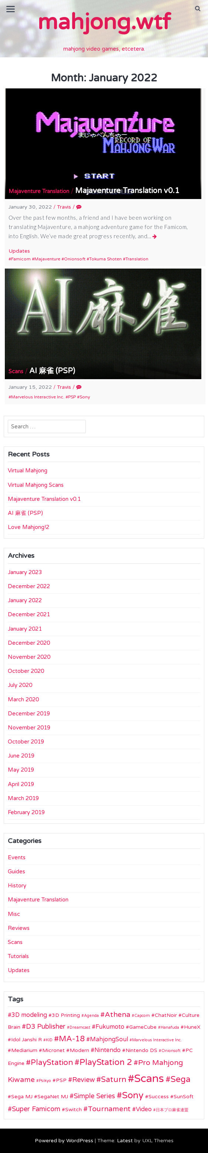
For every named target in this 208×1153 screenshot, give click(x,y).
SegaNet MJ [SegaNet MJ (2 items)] (52, 1096)
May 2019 (21, 769)
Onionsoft (74, 259)
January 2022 (25, 600)
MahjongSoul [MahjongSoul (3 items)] (109, 1039)
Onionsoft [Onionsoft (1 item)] (171, 1050)
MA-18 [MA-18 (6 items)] (72, 1039)
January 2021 (25, 629)
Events (17, 857)
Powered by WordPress (64, 1140)
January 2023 (25, 572)
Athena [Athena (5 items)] (117, 1014)
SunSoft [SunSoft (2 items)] (184, 1096)
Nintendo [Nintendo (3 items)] (107, 1050)
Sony (85, 396)
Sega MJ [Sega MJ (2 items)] (22, 1096)
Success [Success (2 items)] (158, 1096)
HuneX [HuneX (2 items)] (192, 1027)
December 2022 (29, 586)
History (17, 885)
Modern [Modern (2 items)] (79, 1050)
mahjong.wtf (104, 22)
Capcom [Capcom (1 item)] (142, 1015)
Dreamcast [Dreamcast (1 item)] (80, 1027)
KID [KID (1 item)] (49, 1040)
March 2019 (23, 798)
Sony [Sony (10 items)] (133, 1095)
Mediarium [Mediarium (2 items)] (24, 1050)
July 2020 (20, 685)
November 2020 (29, 657)
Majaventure (47, 259)
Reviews (19, 928)
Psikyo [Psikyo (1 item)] (45, 1080)
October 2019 (26, 741)
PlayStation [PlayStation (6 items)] (52, 1062)
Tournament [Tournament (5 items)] (109, 1109)
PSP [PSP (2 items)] (61, 1080)
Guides (16, 871)
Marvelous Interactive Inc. (37, 396)
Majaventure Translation (39, 191)
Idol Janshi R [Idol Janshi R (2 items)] (26, 1039)
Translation (136, 259)
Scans (16, 371)
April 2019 (21, 784)
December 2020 (29, 643)
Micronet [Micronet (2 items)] (53, 1050)
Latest (125, 1140)
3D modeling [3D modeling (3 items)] (29, 1015)
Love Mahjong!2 (28, 527)
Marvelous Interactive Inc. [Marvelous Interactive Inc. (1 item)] (157, 1040)
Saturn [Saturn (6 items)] (113, 1079)
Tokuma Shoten (105, 259)
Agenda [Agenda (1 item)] (91, 1015)
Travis (64, 207)
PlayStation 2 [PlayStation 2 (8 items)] (106, 1062)
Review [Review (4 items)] (83, 1080)
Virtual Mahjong (27, 470)
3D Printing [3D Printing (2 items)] (66, 1015)
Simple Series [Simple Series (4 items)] (94, 1096)
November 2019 (29, 727)
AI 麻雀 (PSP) (52, 371)
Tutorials (18, 956)
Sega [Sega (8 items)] (181, 1079)
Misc (14, 914)
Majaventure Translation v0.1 (127, 190)
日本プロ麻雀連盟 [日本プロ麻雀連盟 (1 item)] (172, 1110)
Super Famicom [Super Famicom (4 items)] (36, 1109)
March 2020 (23, 699)
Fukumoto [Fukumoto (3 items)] (109, 1027)
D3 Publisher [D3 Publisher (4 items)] (46, 1026)
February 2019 (26, 812)
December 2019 (29, 713)
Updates (19, 251)
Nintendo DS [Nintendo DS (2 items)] (141, 1050)
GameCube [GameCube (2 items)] (143, 1027)
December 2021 (29, 614)
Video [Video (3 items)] (144, 1109)
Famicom (21, 259)
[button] (198, 8)
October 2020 (26, 671)
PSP (72, 396)
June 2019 (21, 755)
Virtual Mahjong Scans (36, 485)
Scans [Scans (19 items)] (149, 1078)
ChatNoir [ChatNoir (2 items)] (166, 1015)
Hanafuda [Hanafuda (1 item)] (170, 1027)
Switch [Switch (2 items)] (73, 1109)
